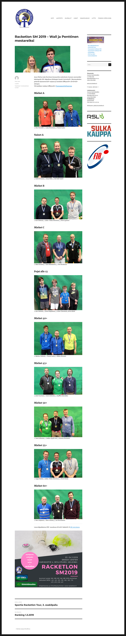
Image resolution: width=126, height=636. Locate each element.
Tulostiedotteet (25, 86)
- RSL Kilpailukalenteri (93, 45)
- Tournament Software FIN (94, 49)
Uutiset (17, 87)
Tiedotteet (17, 86)
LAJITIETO (59, 18)
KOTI (52, 18)
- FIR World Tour (91, 47)
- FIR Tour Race (91, 54)
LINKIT (76, 18)
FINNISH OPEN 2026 (104, 18)
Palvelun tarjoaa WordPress (23, 629)
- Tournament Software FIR (94, 50)
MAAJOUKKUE (85, 18)
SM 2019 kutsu (75, 527)
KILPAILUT (68, 18)
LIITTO (94, 18)
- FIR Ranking (90, 52)
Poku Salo (17, 81)
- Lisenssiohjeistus (92, 56)
